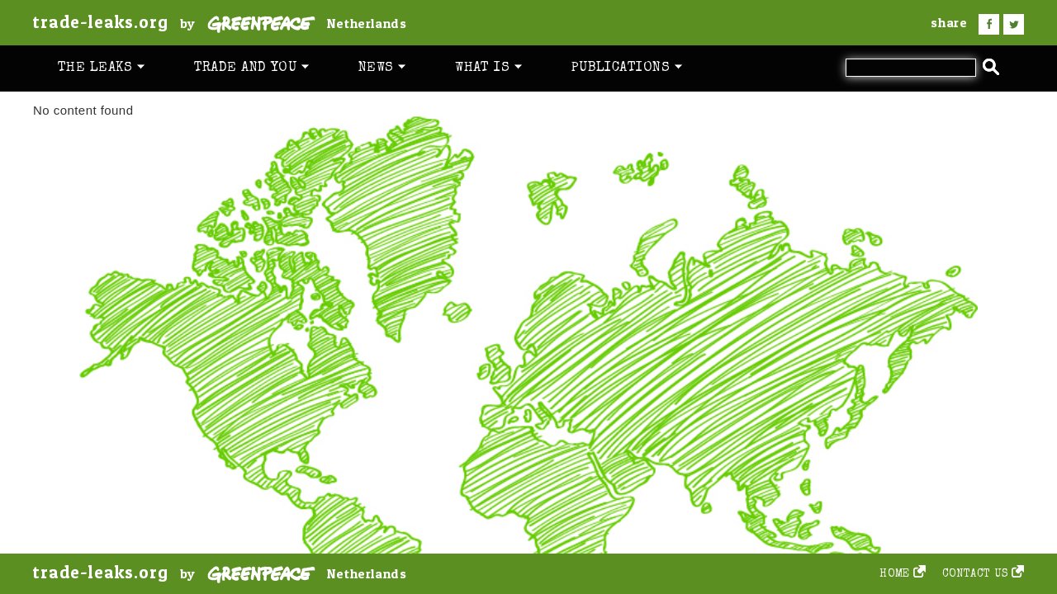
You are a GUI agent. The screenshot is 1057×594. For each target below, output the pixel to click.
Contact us (975, 574)
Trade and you (251, 68)
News (381, 68)
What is (488, 68)
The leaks (101, 68)
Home (894, 574)
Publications (626, 68)
